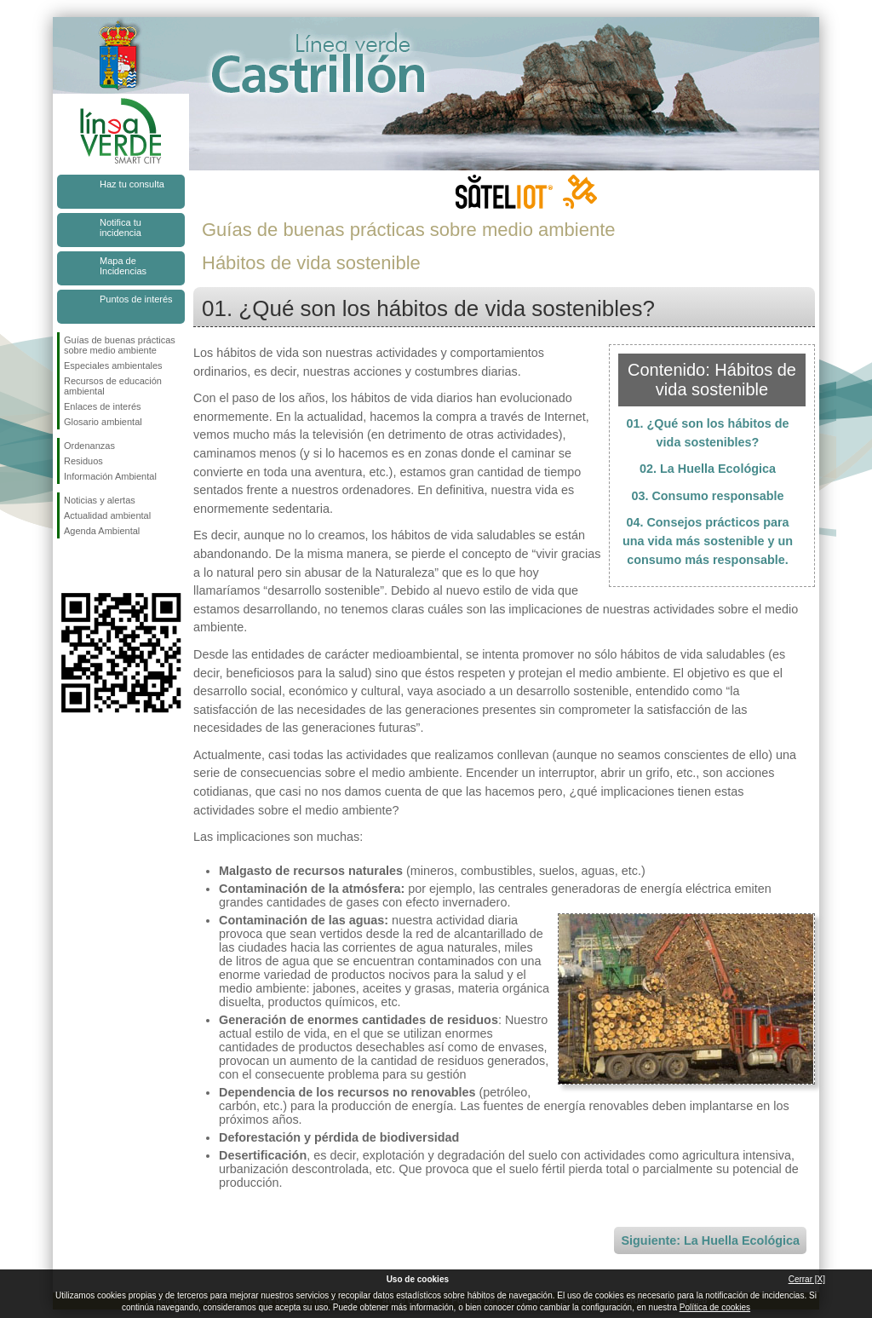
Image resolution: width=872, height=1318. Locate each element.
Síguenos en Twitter (95, 565)
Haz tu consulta (132, 184)
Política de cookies (715, 1307)
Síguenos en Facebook (67, 565)
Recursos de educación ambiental (113, 386)
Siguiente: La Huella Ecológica (710, 1240)
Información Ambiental (110, 476)
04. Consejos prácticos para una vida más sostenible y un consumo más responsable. (707, 540)
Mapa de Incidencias (123, 266)
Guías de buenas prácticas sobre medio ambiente (119, 345)
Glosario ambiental (103, 422)
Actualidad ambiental (107, 515)
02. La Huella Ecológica (708, 468)
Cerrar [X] (807, 1279)
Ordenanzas (89, 445)
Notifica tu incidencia (120, 227)
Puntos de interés (136, 299)
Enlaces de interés (102, 406)
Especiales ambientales (113, 365)
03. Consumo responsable (707, 496)
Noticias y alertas (99, 500)
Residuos (83, 461)
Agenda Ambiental (102, 531)
